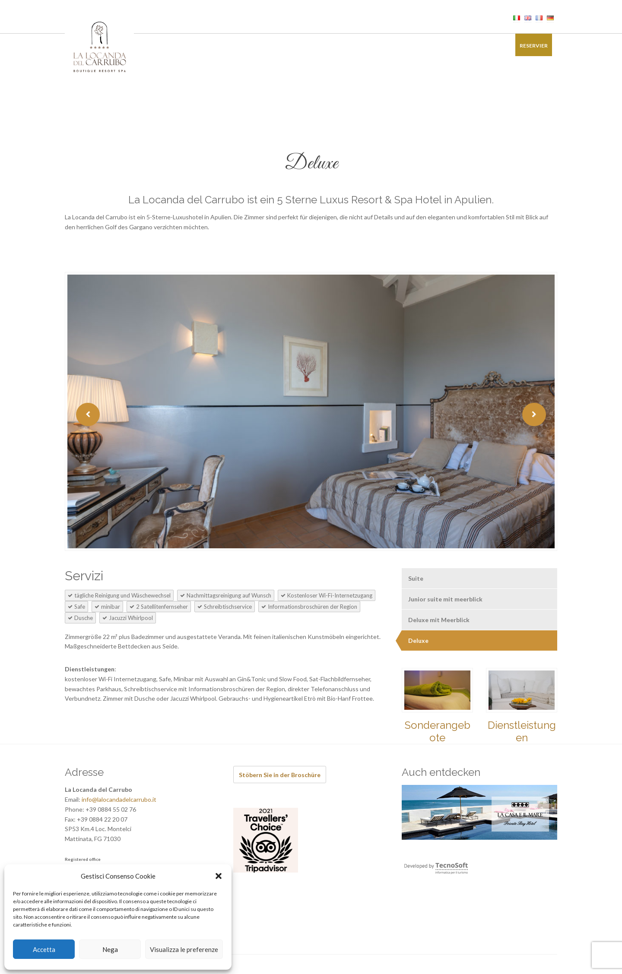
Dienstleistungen (522, 731)
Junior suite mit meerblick (445, 599)
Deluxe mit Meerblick (439, 619)
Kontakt (490, 45)
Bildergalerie (446, 45)
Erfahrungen (332, 45)
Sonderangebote (388, 45)
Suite (415, 578)
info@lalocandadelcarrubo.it (119, 799)
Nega (110, 949)
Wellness (255, 45)
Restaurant (212, 45)
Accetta (44, 949)
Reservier (534, 45)
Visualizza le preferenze (184, 949)
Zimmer (172, 45)
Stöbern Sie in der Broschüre (280, 774)
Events (290, 45)
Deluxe (418, 640)
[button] (218, 876)
